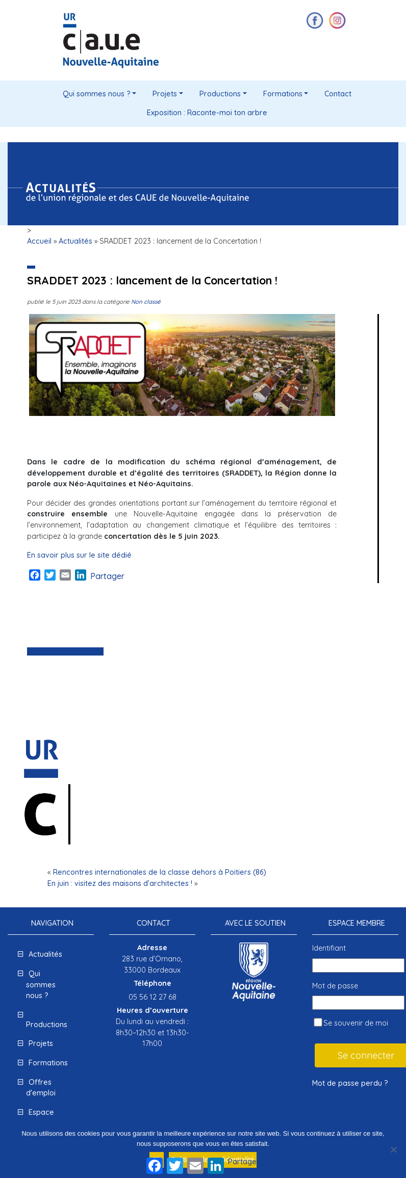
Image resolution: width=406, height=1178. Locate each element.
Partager (107, 576)
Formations (282, 93)
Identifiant (329, 948)
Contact (337, 93)
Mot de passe (335, 985)
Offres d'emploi (41, 1088)
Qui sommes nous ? (97, 93)
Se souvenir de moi (351, 1023)
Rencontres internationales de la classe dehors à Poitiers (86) (159, 872)
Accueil (39, 241)
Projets (165, 93)
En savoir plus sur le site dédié (79, 555)
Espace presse (40, 1118)
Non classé (146, 301)
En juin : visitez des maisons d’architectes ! (119, 883)
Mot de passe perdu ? (350, 1083)
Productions (220, 93)
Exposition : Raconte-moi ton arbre (207, 112)
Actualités (75, 241)
